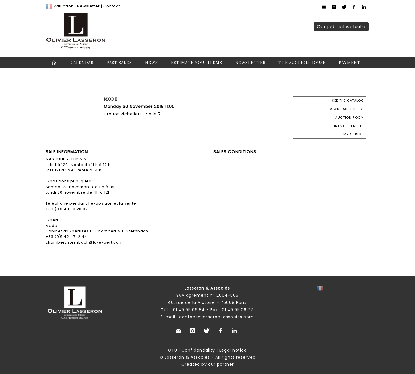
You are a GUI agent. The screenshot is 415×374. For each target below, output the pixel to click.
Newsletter (88, 6)
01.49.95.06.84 (189, 310)
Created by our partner (207, 364)
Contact (111, 6)
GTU (172, 350)
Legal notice (233, 350)
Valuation (63, 6)
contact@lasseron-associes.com (216, 317)
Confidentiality (198, 350)
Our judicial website (341, 26)
